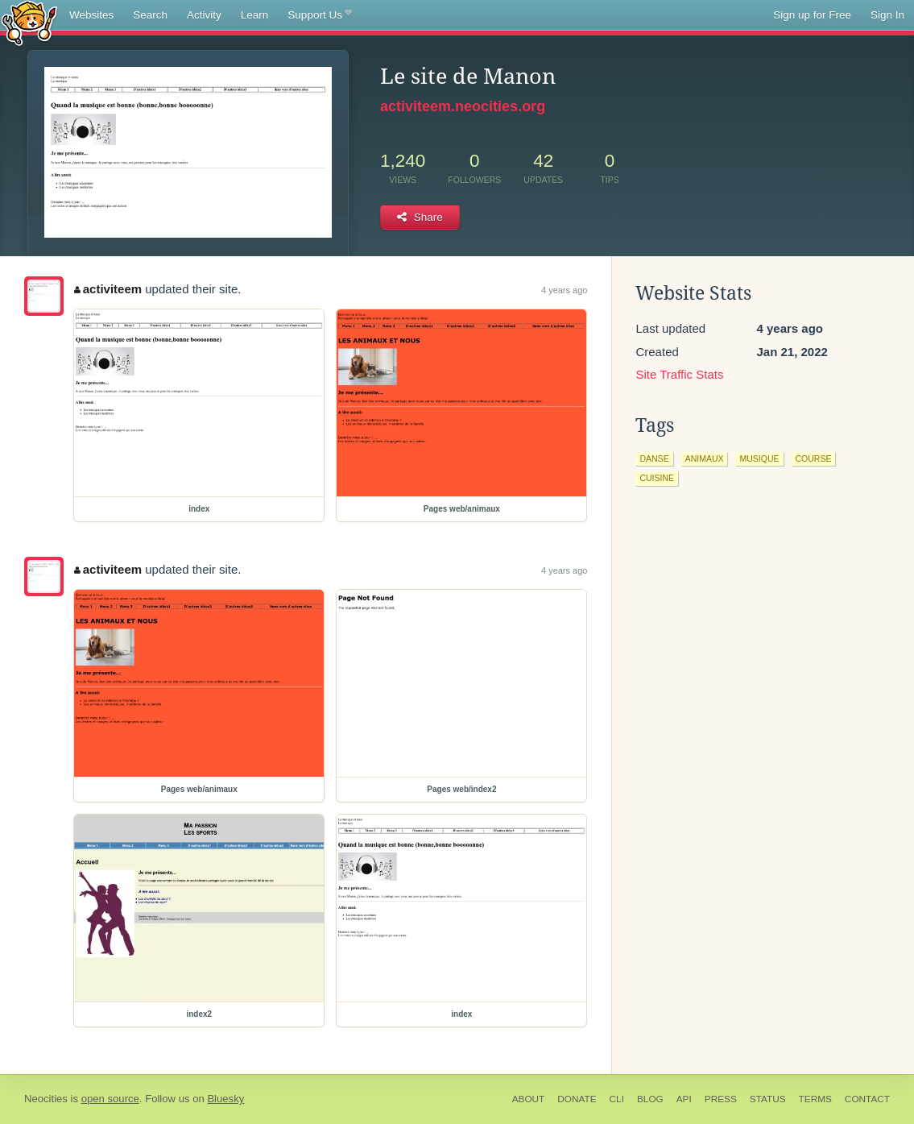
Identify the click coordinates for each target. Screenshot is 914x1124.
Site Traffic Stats (679, 374)
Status (768, 1099)
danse (653, 458)
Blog (650, 1099)
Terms (815, 1099)
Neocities (46, 1099)
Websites (91, 15)
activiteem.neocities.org (462, 106)
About (528, 1099)
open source (110, 1099)
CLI (617, 1099)
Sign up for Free (812, 15)
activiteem (108, 289)
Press (721, 1099)
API (684, 1099)
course (814, 458)
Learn (255, 15)
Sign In (887, 15)
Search (150, 15)
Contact (867, 1099)
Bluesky (225, 1099)
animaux (704, 458)
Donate (576, 1099)
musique (759, 458)
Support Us (319, 15)
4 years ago (564, 290)
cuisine (656, 478)
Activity (204, 15)
